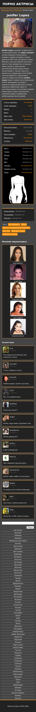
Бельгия (18, 559)
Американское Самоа (18, 541)
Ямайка (18, 695)
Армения (18, 549)
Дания (18, 581)
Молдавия (18, 629)
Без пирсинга (14, 224)
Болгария (18, 562)
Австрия (18, 533)
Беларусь (18, 557)
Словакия (18, 658)
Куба (18, 618)
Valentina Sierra (18, 336)
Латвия (18, 621)
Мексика (18, 10)
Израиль (18, 586)
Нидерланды (18, 631)
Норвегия (18, 637)
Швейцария (18, 685)
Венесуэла (18, 570)
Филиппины (18, 671)
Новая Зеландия (18, 634)
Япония (18, 698)
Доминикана (18, 583)
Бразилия (18, 565)
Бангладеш (18, 551)
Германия (18, 575)
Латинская (28, 138)
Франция (18, 677)
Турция (18, 666)
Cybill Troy (18, 281)
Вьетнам (18, 573)
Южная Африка (18, 693)
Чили (18, 682)
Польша (18, 642)
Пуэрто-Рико (18, 647)
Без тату (6, 231)
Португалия (18, 645)
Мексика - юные (18, 231)
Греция (18, 578)
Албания (18, 535)
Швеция (18, 687)
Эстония (18, 690)
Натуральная (26, 172)
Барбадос (18, 554)
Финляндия (18, 674)
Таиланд (18, 663)
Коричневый (27, 116)
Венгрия (18, 567)
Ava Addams (18, 263)
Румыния (18, 653)
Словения (18, 661)
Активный (28, 102)
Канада (18, 607)
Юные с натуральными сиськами (16, 228)
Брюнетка (28, 119)
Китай (18, 610)
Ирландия (18, 594)
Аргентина (18, 546)
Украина (18, 669)
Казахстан (18, 605)
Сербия (18, 655)
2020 (30, 106)
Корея (18, 615)
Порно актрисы (17, 4)
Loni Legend (18, 318)
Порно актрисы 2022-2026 (18, 706)
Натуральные (26, 165)
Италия (18, 602)
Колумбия (18, 613)
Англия (18, 543)
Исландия (18, 597)
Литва (18, 623)
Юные (23, 224)
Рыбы (30, 134)
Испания (18, 599)
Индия (18, 589)
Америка (18, 538)
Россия (18, 650)
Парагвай (18, 639)
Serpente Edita (18, 299)
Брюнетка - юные (10, 234)
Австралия (18, 530)
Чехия (18, 679)
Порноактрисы (7, 10)
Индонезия (18, 591)
